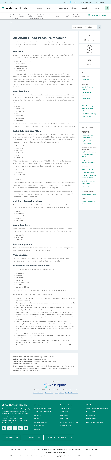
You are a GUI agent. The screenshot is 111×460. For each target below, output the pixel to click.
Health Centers (21, 15)
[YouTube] (26, 428)
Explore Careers (32, 437)
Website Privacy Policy (18, 449)
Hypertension (86, 98)
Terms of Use (49, 393)
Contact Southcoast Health (59, 437)
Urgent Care (100, 2)
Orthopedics (64, 415)
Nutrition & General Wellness (40, 16)
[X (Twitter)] (9, 428)
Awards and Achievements (43, 411)
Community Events (40, 422)
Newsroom (37, 429)
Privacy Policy (59, 393)
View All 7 (85, 186)
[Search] (107, 8)
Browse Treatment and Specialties (96, 408)
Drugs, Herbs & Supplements (32, 16)
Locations (87, 8)
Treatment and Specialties (68, 8)
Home (12, 22)
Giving (74, 2)
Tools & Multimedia (76, 15)
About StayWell (38, 393)
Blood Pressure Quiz (89, 194)
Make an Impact (90, 418)
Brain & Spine (64, 418)
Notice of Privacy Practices (38, 449)
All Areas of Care (65, 425)
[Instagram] (20, 428)
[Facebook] (4, 428)
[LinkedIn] (15, 428)
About (98, 8)
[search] (84, 27)
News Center (57, 15)
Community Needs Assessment (55, 452)
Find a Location (90, 415)
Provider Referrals (86, 2)
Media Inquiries (39, 425)
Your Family (50, 15)
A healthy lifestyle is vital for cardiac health (89, 108)
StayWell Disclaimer (71, 393)
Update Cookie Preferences (94, 422)
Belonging (37, 415)
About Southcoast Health (42, 408)
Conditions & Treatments (14, 16)
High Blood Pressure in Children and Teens (89, 154)
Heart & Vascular (65, 408)
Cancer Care (64, 411)
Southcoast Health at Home (69, 422)
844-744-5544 (9, 2)
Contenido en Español (99, 15)
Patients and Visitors (45, 8)
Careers (65, 2)
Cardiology (85, 79)
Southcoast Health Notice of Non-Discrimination (82, 449)
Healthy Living (66, 15)
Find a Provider (90, 411)
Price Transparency (56, 449)
